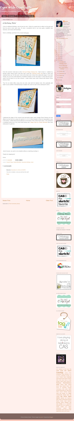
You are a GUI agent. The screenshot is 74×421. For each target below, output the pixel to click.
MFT (70, 381)
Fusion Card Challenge (65, 377)
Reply (7, 174)
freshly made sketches (65, 401)
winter (62, 411)
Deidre (66, 21)
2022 (59, 44)
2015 (59, 58)
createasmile (59, 394)
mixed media (60, 406)
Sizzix (68, 386)
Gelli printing (59, 378)
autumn (61, 391)
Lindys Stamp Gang (64, 381)
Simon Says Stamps (61, 386)
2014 (59, 60)
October (61, 71)
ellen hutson (59, 399)
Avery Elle (69, 369)
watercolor (58, 411)
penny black (67, 408)
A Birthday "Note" (63, 63)
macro (64, 405)
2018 (59, 52)
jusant (41, 417)
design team (66, 394)
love (62, 405)
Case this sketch (65, 370)
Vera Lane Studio (66, 389)
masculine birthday (26, 162)
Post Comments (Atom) (14, 203)
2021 (59, 46)
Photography (11, 16)
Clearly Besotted (17, 162)
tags (66, 409)
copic (69, 393)
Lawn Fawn (64, 379)
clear (67, 393)
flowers (57, 401)
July (60, 77)
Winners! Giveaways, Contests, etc (25, 16)
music (32, 162)
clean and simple (60, 393)
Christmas (58, 374)
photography (59, 409)
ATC (57, 369)
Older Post (49, 200)
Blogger (51, 417)
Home (4, 16)
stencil (63, 409)
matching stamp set (37, 73)
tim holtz (69, 409)
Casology (59, 372)
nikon (66, 406)
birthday (65, 391)
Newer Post (6, 200)
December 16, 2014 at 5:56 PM (18, 170)
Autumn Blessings (63, 65)
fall (68, 399)
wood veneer (67, 411)
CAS (57, 370)
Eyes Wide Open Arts (16, 8)
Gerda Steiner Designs (66, 378)
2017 (59, 54)
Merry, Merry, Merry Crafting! (63, 68)
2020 (59, 48)
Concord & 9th (65, 375)
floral (70, 399)
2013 (59, 80)
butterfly (69, 391)
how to (64, 403)
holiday (60, 403)
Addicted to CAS (62, 369)
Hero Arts (58, 379)
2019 (59, 50)
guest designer (65, 402)
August (61, 75)
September (62, 73)
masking (67, 405)
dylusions (69, 398)
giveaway (58, 402)
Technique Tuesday (66, 387)
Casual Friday (9, 162)
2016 (59, 56)
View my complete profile (62, 38)
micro (70, 405)
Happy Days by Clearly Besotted (38, 122)
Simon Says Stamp (66, 384)
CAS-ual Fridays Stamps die (29, 72)
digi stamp (63, 396)
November (61, 61)
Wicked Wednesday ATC (61, 390)
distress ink (64, 398)
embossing (64, 399)
